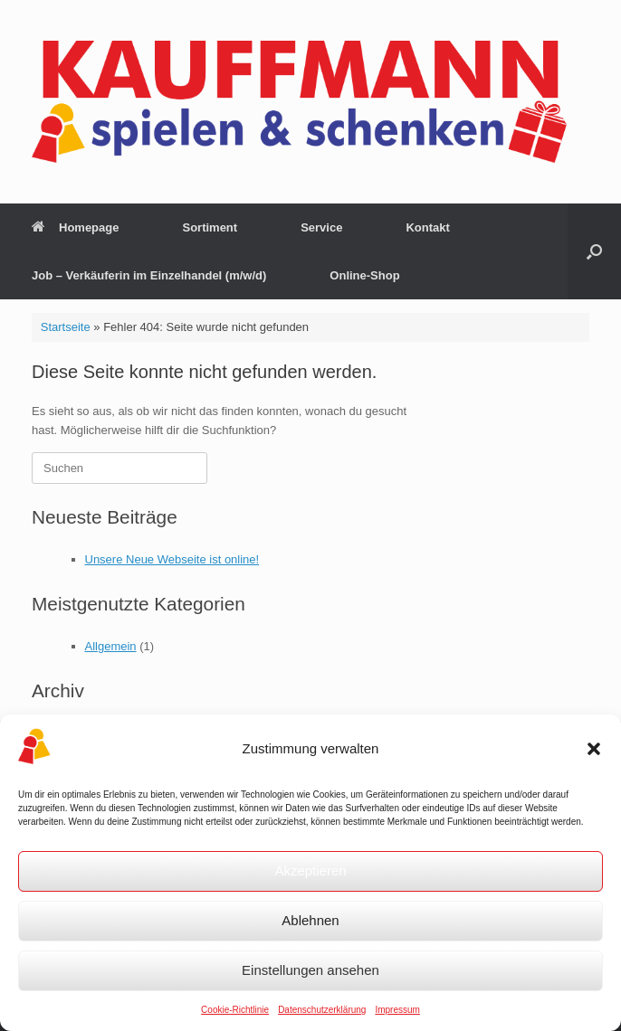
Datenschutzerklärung (322, 1010)
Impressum (397, 1010)
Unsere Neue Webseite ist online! (172, 559)
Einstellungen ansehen (310, 970)
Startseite (66, 327)
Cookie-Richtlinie (235, 1010)
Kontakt (427, 227)
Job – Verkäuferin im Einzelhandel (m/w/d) (149, 275)
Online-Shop (364, 275)
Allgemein (111, 646)
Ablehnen (310, 920)
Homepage (75, 227)
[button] (594, 749)
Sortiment (209, 227)
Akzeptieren (310, 870)
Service (321, 227)
